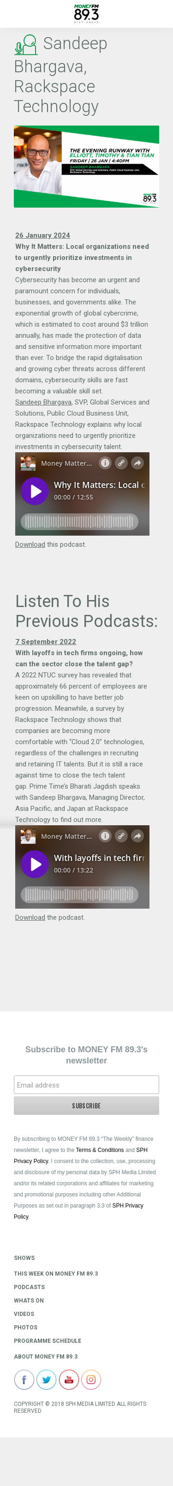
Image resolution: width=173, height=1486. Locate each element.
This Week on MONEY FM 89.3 (56, 1274)
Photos (25, 1327)
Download (30, 544)
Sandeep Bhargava (43, 402)
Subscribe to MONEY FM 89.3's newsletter (86, 1055)
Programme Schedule (47, 1341)
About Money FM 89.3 (46, 1356)
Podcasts (29, 1287)
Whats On (29, 1300)
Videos (24, 1314)
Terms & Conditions (100, 1150)
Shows (24, 1258)
